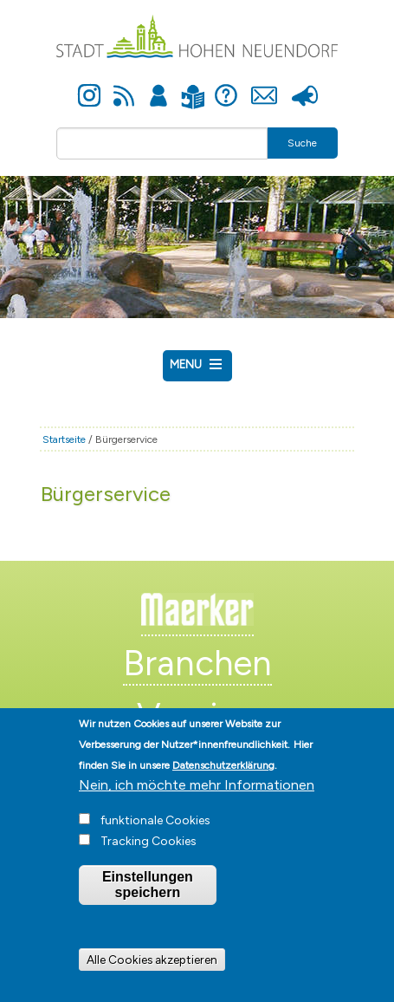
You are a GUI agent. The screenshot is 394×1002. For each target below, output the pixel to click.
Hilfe (226, 85)
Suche (302, 143)
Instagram (89, 85)
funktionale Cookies (155, 837)
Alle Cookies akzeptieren (152, 976)
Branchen (197, 663)
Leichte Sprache (193, 86)
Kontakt (264, 85)
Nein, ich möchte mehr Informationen (196, 802)
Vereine (197, 716)
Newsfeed (123, 85)
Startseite (64, 439)
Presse (305, 85)
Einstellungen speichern (147, 902)
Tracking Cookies (148, 858)
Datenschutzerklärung (223, 783)
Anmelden (158, 85)
